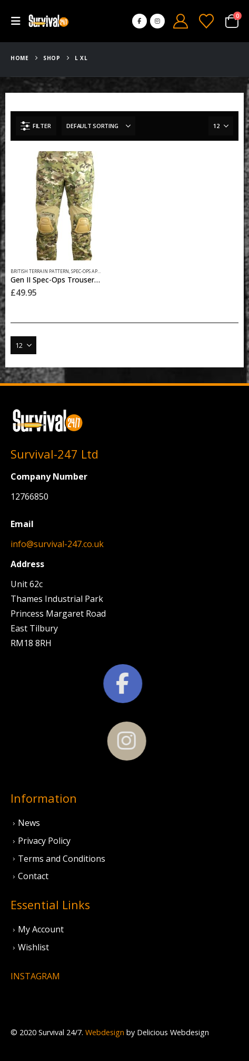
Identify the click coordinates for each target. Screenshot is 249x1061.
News (29, 823)
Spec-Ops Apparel (91, 271)
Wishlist (33, 947)
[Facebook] (139, 21)
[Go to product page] (65, 205)
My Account (41, 929)
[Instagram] (157, 21)
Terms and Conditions (61, 858)
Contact (33, 876)
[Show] (220, 125)
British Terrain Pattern (40, 271)
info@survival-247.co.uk (57, 544)
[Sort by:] (98, 125)
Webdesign (104, 1032)
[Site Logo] (48, 21)
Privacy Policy (44, 840)
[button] (19, 21)
